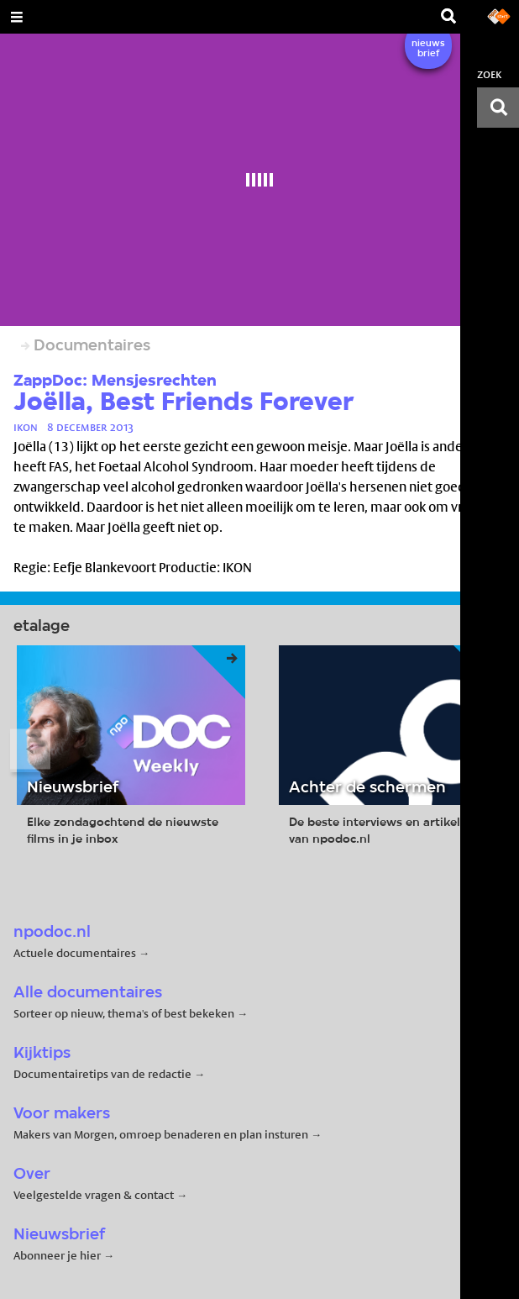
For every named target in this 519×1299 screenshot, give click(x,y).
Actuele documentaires (74, 953)
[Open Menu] (17, 17)
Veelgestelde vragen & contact (93, 1195)
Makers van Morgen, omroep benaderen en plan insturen (160, 1134)
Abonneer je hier (58, 1255)
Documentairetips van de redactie (102, 1074)
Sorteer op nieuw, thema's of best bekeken (123, 1013)
